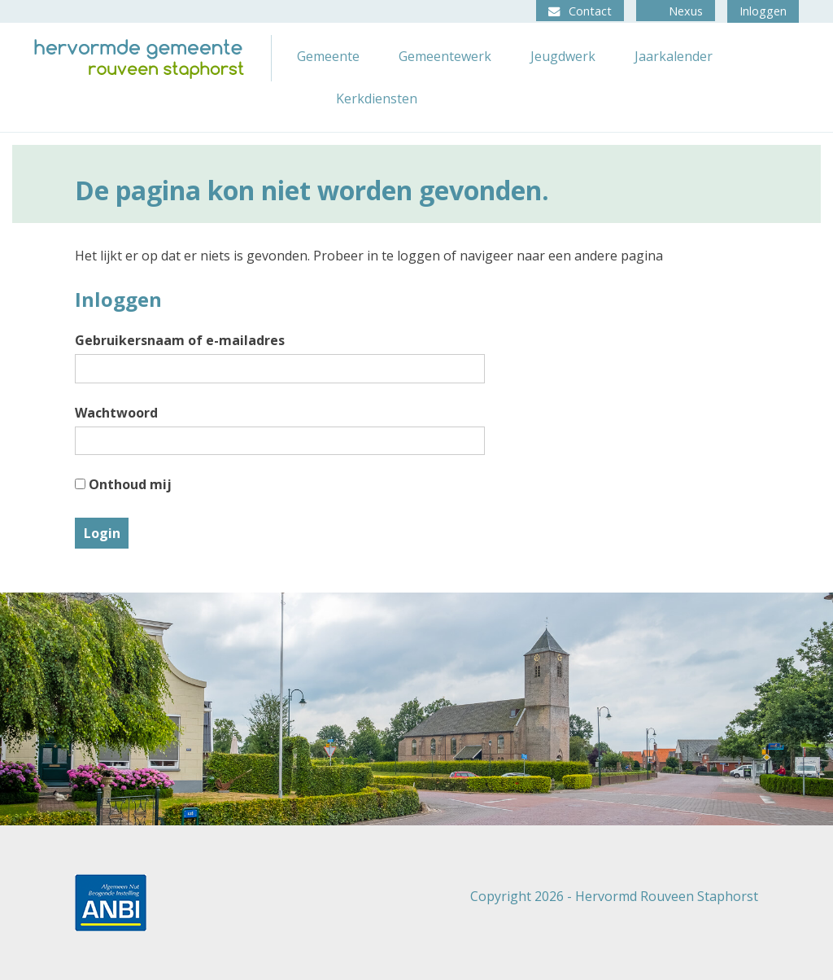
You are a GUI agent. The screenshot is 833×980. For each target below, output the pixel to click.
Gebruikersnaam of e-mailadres (180, 340)
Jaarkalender (674, 56)
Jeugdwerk (562, 56)
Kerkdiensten (376, 98)
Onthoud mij (123, 484)
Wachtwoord (116, 413)
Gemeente (328, 56)
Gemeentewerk (445, 56)
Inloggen (763, 11)
